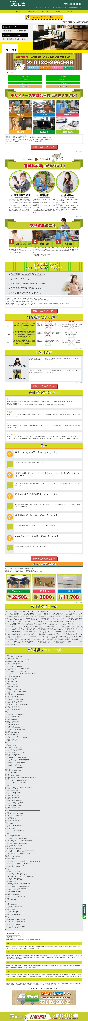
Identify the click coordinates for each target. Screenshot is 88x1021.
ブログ (70, 11)
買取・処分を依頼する (44, 147)
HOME (18, 11)
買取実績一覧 (31, 11)
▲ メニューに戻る (78, 151)
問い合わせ (45, 11)
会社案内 (58, 11)
